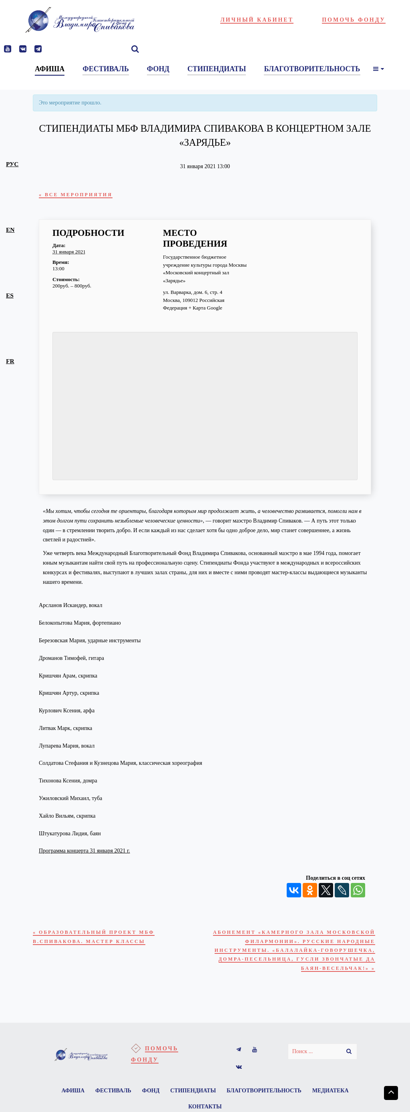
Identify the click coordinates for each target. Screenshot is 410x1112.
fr (10, 361)
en (10, 229)
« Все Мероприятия (83, 195)
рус (12, 164)
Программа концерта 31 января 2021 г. (84, 853)
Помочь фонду (354, 20)
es (10, 295)
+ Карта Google (205, 310)
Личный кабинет (256, 20)
